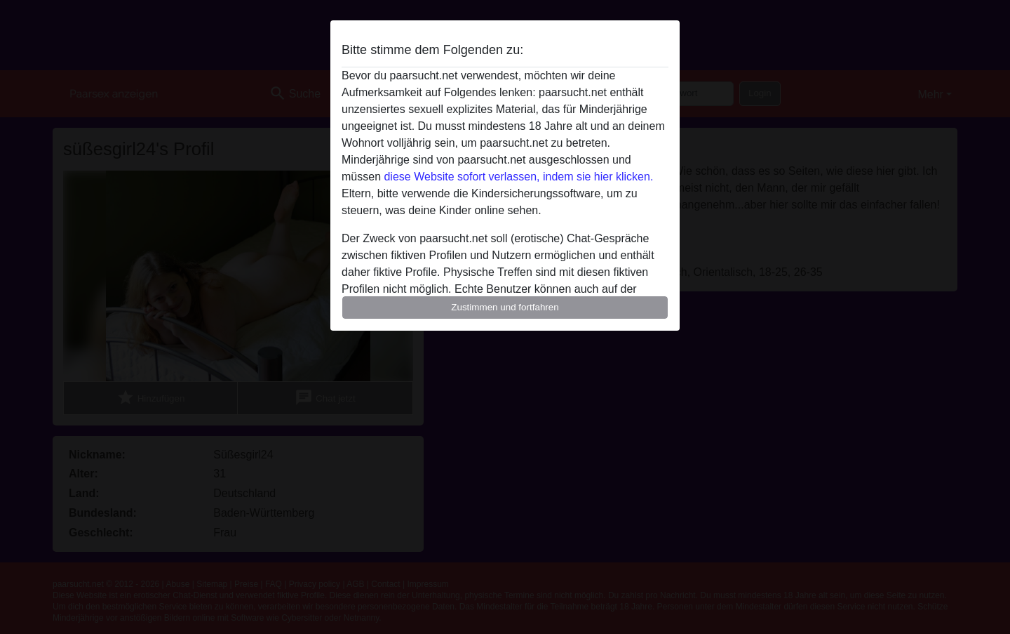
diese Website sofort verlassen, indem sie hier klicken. (518, 177)
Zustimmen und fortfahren (505, 307)
